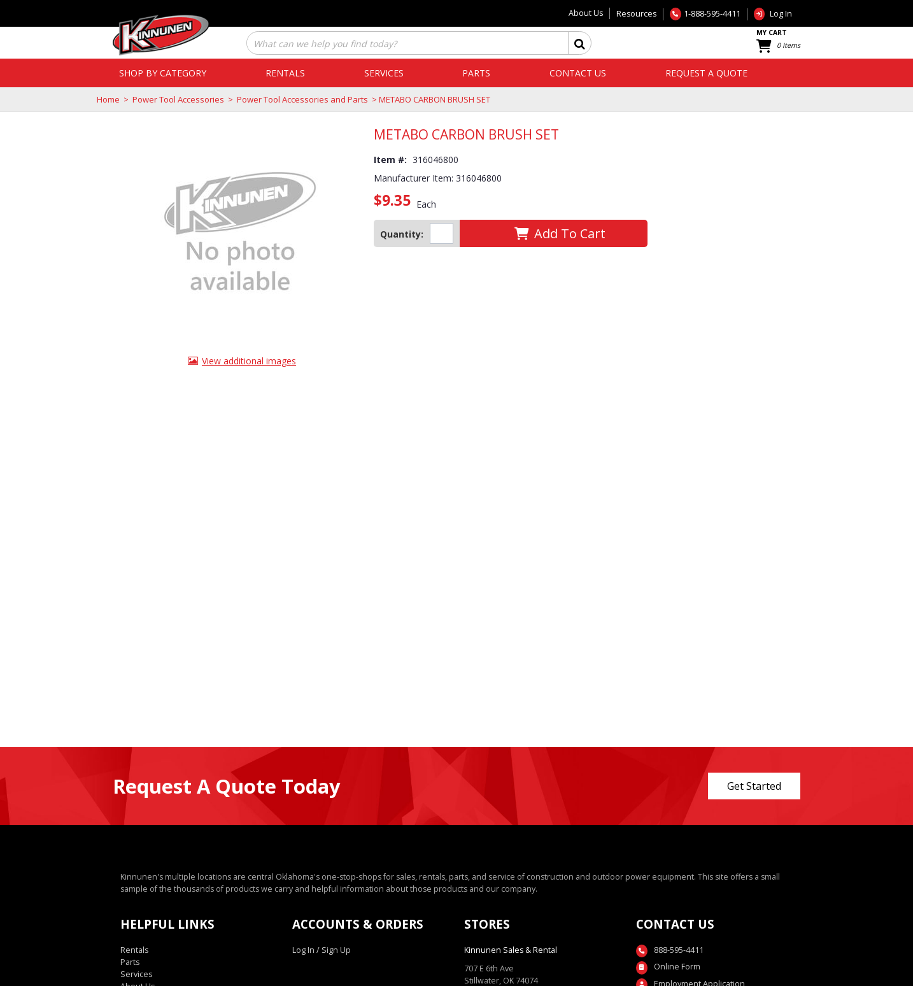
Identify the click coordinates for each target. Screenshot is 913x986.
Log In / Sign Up (321, 950)
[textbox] (399, 44)
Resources (636, 13)
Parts (129, 962)
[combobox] (406, 44)
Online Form (677, 966)
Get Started (754, 786)
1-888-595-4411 (712, 13)
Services (136, 974)
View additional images (249, 361)
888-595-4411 (679, 950)
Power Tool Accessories (178, 99)
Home (108, 99)
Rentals (134, 950)
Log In (781, 13)
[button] (580, 43)
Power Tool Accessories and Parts (302, 99)
